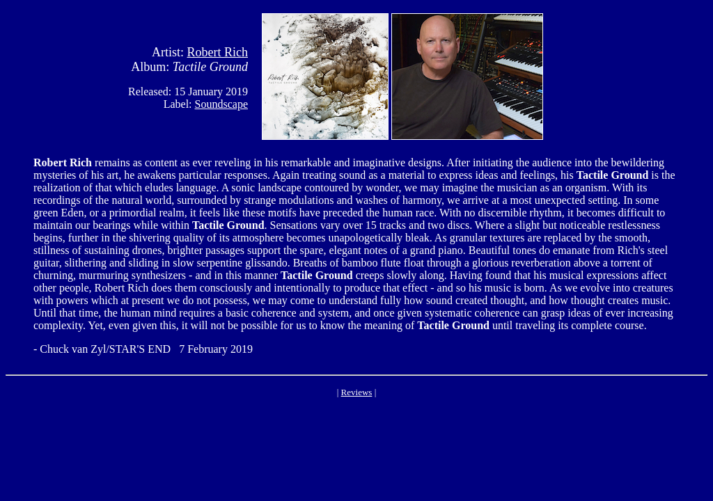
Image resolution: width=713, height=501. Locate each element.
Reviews (357, 392)
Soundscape (221, 104)
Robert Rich (218, 52)
